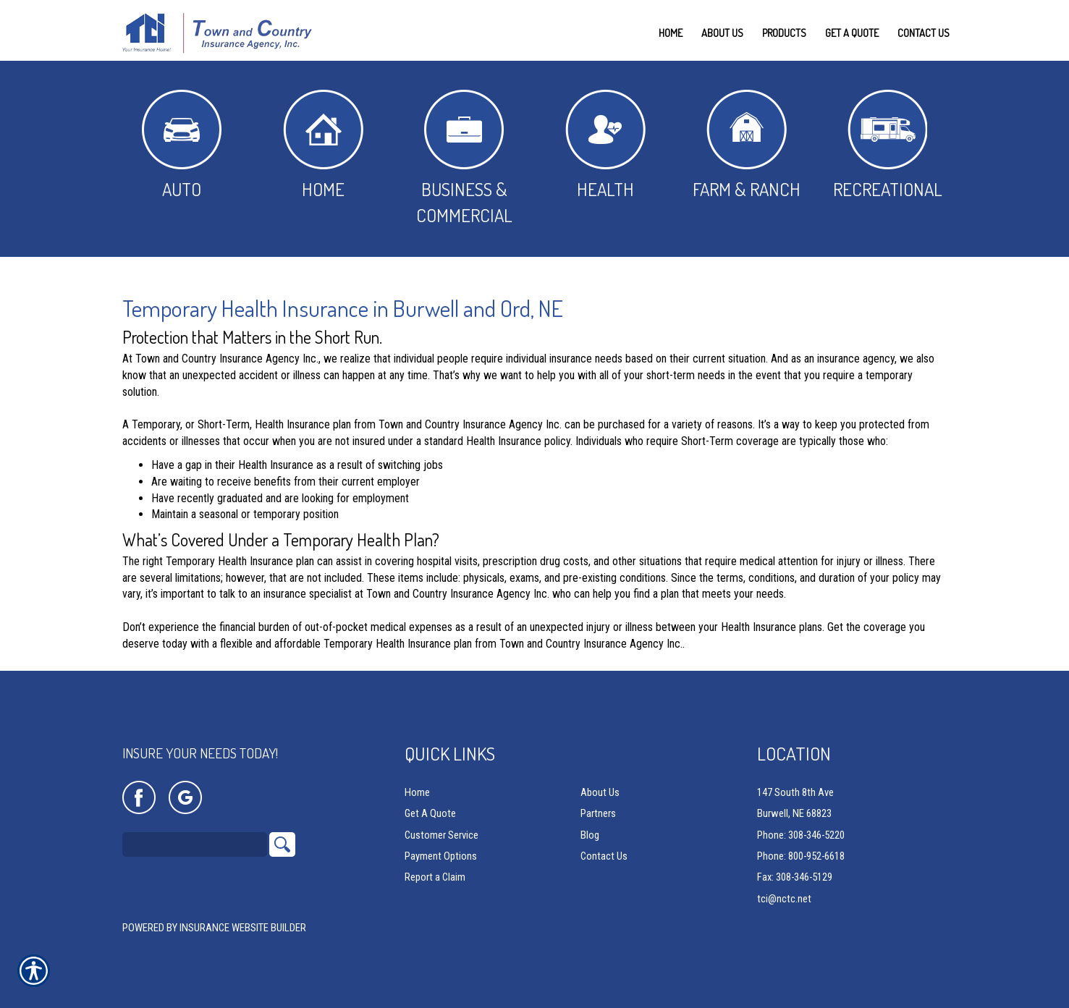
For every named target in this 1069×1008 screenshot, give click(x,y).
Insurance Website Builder (242, 928)
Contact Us (604, 856)
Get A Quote (430, 814)
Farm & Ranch (746, 145)
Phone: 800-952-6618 (801, 856)
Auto (181, 145)
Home (323, 145)
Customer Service (441, 835)
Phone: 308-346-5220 (801, 835)
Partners (598, 814)
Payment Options (441, 856)
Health (605, 145)
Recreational (887, 145)
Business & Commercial (464, 158)
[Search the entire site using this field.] (194, 845)
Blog (589, 835)
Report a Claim (435, 877)
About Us (600, 793)
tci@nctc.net (784, 898)
